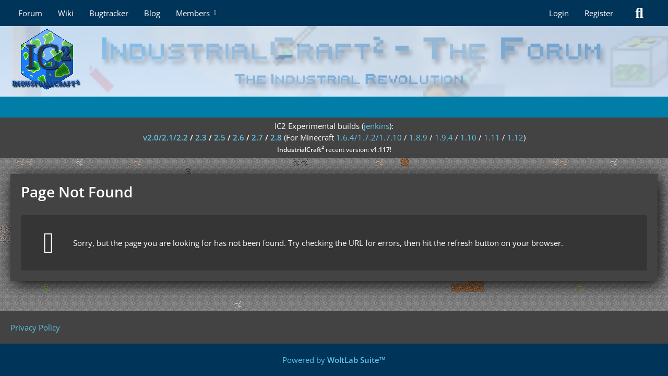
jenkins (376, 126)
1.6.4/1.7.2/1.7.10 (369, 137)
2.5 (219, 137)
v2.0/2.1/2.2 (165, 137)
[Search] (639, 13)
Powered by (334, 360)
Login (559, 13)
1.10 (468, 137)
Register (598, 13)
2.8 (276, 137)
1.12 (515, 137)
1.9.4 (444, 137)
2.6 (238, 137)
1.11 (492, 137)
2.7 (257, 137)
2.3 (201, 137)
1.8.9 (418, 137)
